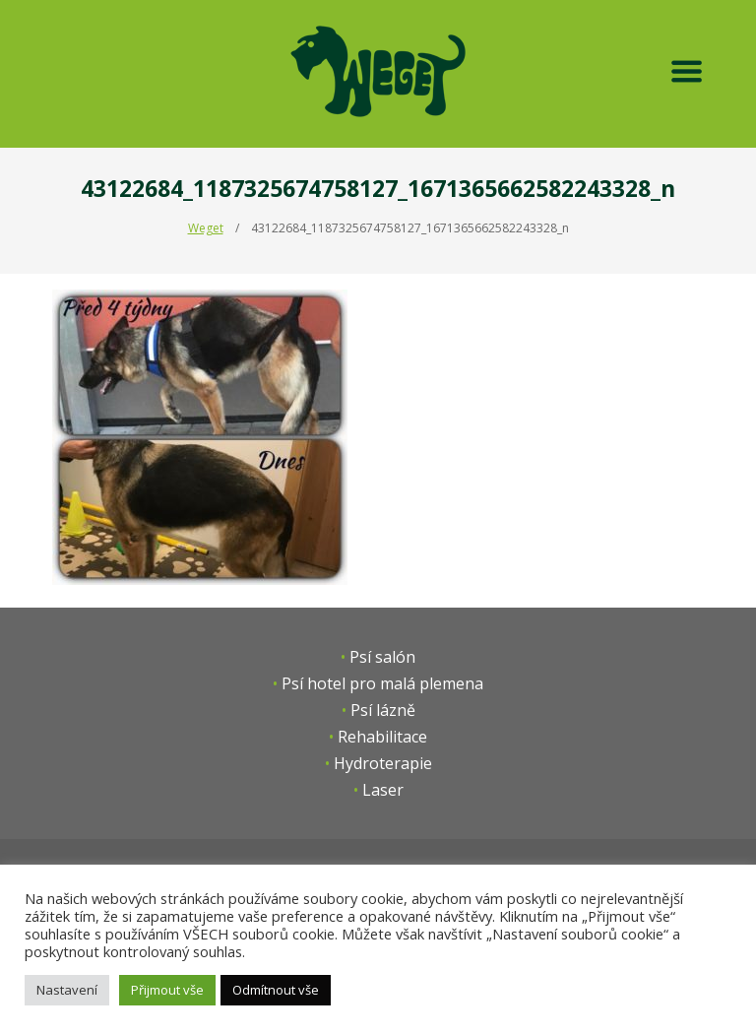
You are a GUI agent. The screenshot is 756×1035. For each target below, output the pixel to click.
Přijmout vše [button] (167, 990)
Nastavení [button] (66, 990)
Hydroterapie (383, 763)
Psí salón (382, 657)
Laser (383, 790)
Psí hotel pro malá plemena (382, 683)
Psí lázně (382, 710)
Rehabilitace (382, 736)
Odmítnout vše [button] (275, 990)
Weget (205, 228)
